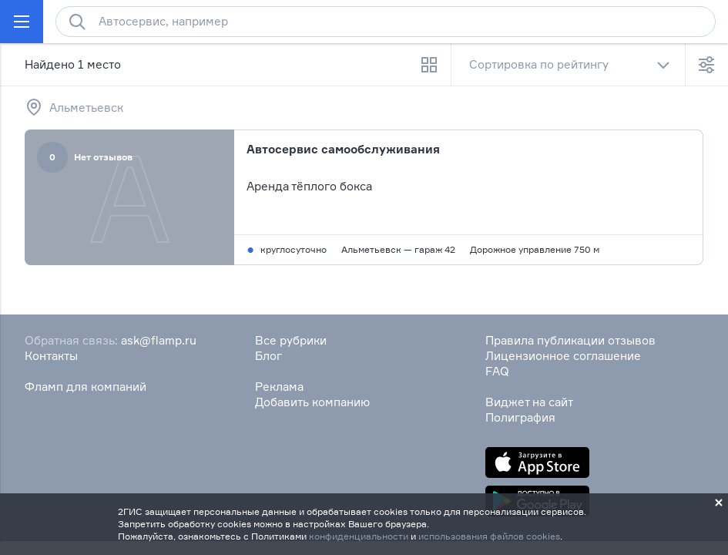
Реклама (279, 386)
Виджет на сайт (529, 402)
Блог (268, 355)
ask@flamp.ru (158, 340)
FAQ (497, 371)
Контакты (51, 355)
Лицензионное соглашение (563, 355)
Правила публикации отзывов (570, 340)
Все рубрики (291, 340)
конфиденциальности (358, 536)
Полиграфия (520, 417)
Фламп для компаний (85, 386)
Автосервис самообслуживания (343, 149)
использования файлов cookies (489, 536)
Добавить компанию (312, 402)
